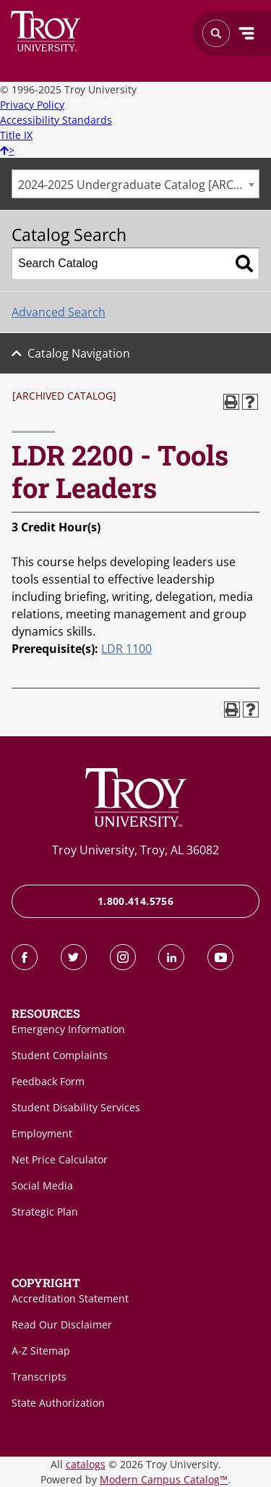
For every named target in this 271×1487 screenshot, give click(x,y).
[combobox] (135, 183)
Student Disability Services (76, 1107)
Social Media (42, 1185)
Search (46, 31)
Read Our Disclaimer (62, 1324)
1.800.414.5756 (135, 901)
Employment (42, 1133)
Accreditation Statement (70, 1298)
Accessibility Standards (56, 120)
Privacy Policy (32, 104)
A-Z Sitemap (41, 1350)
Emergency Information (68, 1029)
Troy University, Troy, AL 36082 (135, 850)
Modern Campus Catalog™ (164, 1479)
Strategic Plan (45, 1211)
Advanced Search (59, 312)
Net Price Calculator (60, 1159)
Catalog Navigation (78, 353)
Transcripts (39, 1376)
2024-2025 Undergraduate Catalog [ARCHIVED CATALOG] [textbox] (138, 185)
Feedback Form (48, 1081)
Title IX (16, 135)
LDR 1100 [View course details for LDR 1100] (126, 649)
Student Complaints (60, 1055)
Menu (246, 33)
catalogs (86, 1464)
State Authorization (58, 1403)
